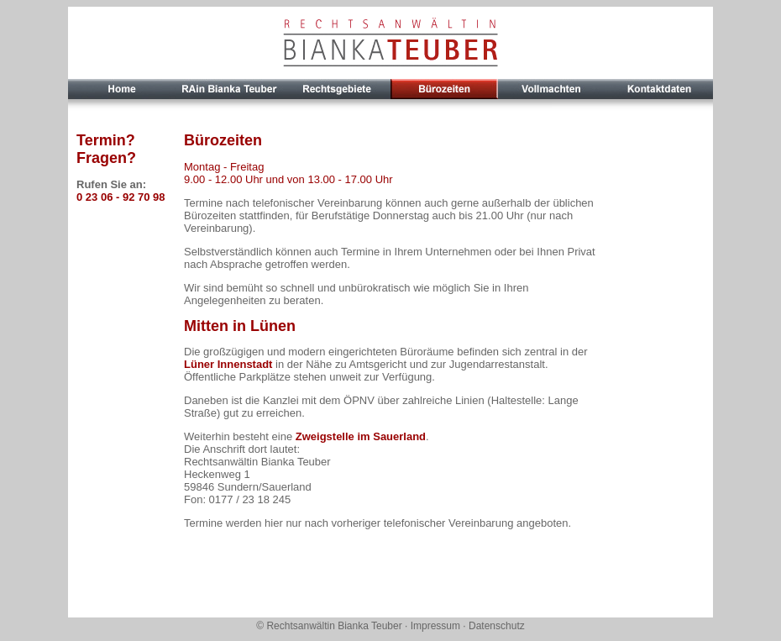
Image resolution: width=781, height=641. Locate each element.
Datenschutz (497, 626)
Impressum (435, 626)
